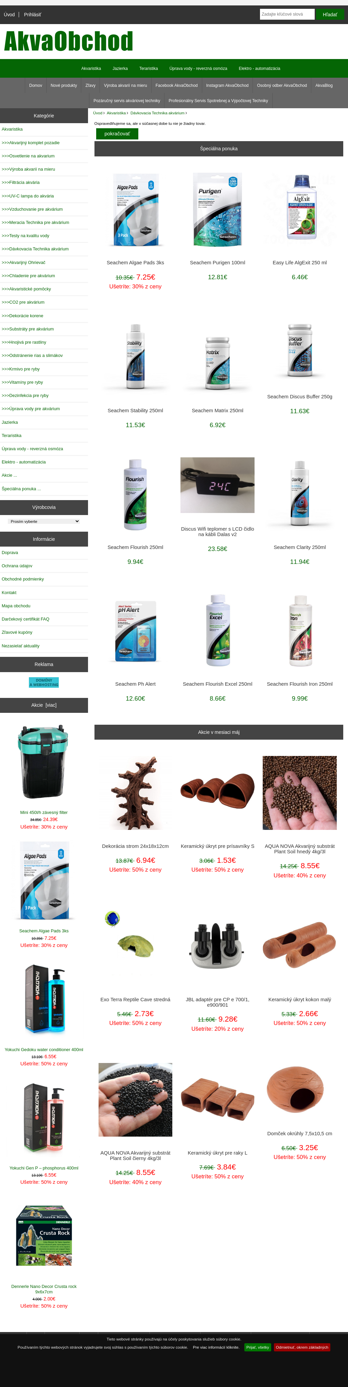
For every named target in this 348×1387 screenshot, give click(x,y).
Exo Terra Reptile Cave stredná (136, 999)
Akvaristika (116, 113)
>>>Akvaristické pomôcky (26, 288)
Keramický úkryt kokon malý (299, 999)
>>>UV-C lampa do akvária (28, 195)
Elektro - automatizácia (259, 68)
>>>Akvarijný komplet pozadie (30, 142)
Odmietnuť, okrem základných (302, 1347)
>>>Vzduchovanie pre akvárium (32, 209)
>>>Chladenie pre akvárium (28, 275)
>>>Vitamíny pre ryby (22, 382)
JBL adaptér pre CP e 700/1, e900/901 (217, 1002)
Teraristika (148, 68)
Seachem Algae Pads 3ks (44, 887)
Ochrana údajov (17, 565)
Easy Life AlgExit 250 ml (300, 262)
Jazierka (120, 68)
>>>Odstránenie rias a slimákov (32, 355)
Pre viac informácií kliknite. (216, 1347)
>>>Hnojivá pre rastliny (24, 342)
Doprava (10, 552)
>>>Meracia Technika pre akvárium (35, 222)
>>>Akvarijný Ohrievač (24, 262)
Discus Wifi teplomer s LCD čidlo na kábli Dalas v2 (217, 531)
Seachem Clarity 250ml (300, 547)
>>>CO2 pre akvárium (23, 302)
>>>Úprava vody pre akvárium (31, 408)
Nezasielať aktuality (20, 645)
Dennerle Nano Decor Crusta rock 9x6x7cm (44, 1245)
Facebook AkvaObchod (177, 85)
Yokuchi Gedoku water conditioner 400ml (44, 1005)
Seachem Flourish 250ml (135, 547)
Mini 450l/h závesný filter (44, 768)
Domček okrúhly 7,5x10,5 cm (299, 1133)
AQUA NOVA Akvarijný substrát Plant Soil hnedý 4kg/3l (300, 848)
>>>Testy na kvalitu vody (25, 235)
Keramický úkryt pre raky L (217, 1153)
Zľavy (90, 85)
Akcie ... (9, 475)
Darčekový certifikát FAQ (25, 619)
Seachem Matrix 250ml (217, 410)
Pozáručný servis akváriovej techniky (126, 100)
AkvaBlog (324, 85)
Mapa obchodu (16, 605)
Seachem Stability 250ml (135, 410)
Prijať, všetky (257, 1347)
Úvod (9, 14)
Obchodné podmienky (23, 579)
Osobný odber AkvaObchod (282, 85)
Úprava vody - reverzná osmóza (198, 68)
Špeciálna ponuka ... (21, 488)
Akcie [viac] (43, 705)
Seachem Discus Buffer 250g (299, 396)
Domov (35, 85)
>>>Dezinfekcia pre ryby (25, 395)
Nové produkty (64, 85)
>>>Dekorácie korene (22, 315)
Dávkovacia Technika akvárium (157, 113)
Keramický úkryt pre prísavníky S (218, 846)
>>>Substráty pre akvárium (28, 328)
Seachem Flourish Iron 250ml (300, 684)
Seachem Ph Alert (135, 684)
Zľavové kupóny (17, 632)
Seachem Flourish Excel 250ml (217, 684)
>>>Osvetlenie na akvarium (28, 155)
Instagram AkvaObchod (227, 85)
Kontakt (9, 592)
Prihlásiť (32, 14)
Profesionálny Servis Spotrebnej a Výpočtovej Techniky (218, 100)
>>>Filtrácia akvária (21, 182)
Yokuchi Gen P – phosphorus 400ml (44, 1124)
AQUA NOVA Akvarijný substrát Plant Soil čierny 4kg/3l (136, 1155)
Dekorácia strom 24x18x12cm (135, 846)
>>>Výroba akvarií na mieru (28, 169)
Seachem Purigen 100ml (217, 262)
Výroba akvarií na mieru (125, 85)
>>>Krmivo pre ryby (21, 369)
